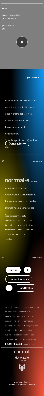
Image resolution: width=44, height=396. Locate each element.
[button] (17, 143)
